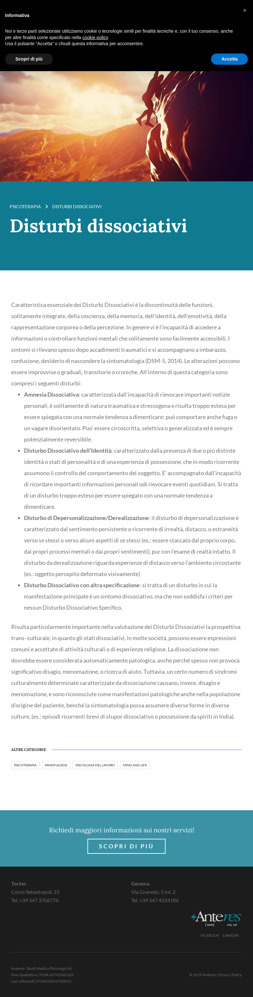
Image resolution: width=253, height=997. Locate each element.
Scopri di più (126, 846)
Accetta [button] (229, 59)
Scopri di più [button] (29, 59)
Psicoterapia (25, 206)
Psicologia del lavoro (95, 765)
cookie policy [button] (95, 37)
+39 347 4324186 (159, 900)
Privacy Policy (230, 974)
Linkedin (231, 935)
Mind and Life (135, 765)
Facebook (209, 935)
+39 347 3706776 (39, 900)
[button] (245, 10)
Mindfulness (56, 765)
